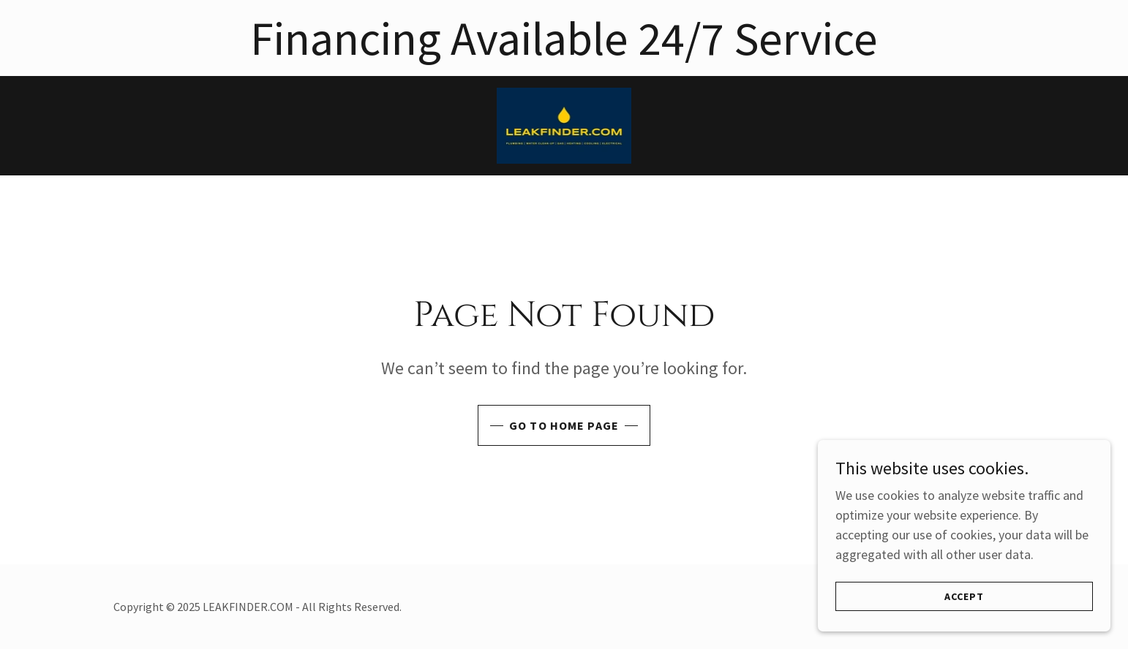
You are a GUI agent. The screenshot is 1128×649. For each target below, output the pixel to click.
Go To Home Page (564, 425)
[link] (564, 123)
